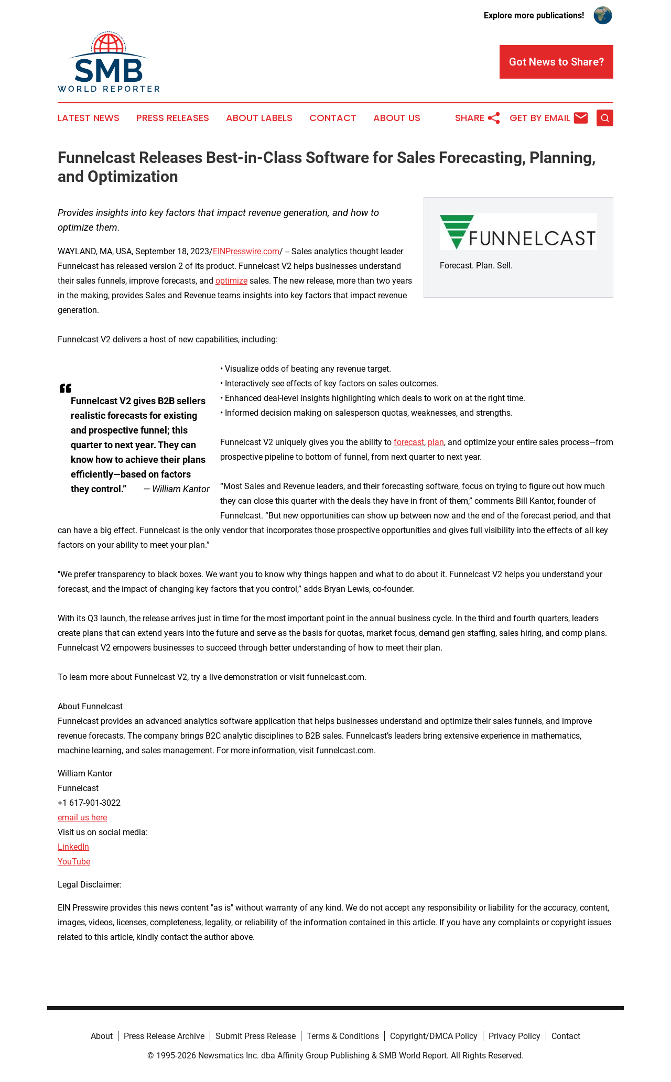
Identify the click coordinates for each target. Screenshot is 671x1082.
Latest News (89, 118)
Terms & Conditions (343, 1036)
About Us (396, 118)
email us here (82, 818)
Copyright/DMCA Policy (434, 1036)
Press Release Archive (164, 1036)
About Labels (259, 118)
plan (436, 442)
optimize (231, 281)
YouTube (74, 862)
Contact (332, 118)
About (102, 1036)
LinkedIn (73, 847)
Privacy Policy (514, 1036)
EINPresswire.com (246, 251)
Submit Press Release (255, 1036)
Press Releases (172, 118)
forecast (409, 442)
